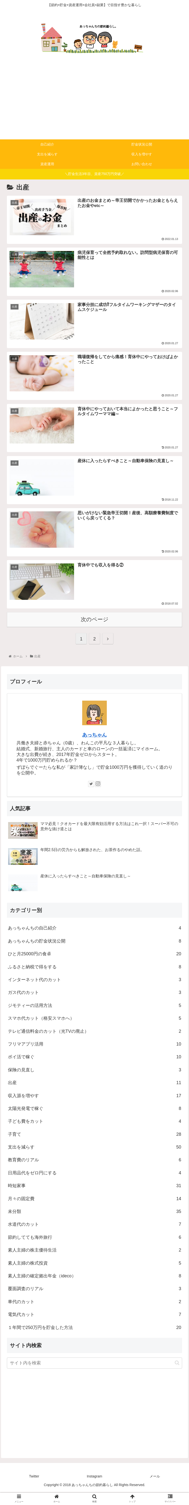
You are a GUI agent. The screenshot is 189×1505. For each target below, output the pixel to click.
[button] (177, 1376)
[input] (94, 1376)
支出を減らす (94, 1160)
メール (155, 1489)
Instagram (94, 1489)
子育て (94, 1147)
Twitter (34, 1489)
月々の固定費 (94, 1211)
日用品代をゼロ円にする (94, 1186)
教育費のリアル (94, 1173)
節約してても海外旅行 (94, 1250)
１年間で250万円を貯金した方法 (94, 1340)
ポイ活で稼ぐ (94, 1070)
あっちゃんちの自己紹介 (94, 941)
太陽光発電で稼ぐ (94, 1121)
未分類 (94, 1224)
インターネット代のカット (94, 993)
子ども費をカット (94, 1134)
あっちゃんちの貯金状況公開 (94, 954)
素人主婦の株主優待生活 (94, 1263)
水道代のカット (94, 1237)
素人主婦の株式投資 (94, 1276)
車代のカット (94, 1315)
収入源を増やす (94, 1108)
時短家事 (94, 1199)
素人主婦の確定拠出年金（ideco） (94, 1289)
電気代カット (94, 1327)
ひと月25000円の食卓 (94, 967)
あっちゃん (94, 747)
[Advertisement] (94, 102)
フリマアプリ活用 (94, 1057)
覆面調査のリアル (94, 1302)
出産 (94, 1096)
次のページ (95, 632)
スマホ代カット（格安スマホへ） (94, 1031)
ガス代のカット (94, 1005)
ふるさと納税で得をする (94, 980)
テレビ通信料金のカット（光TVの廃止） (94, 1044)
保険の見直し (94, 1083)
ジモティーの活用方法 (94, 1018)
